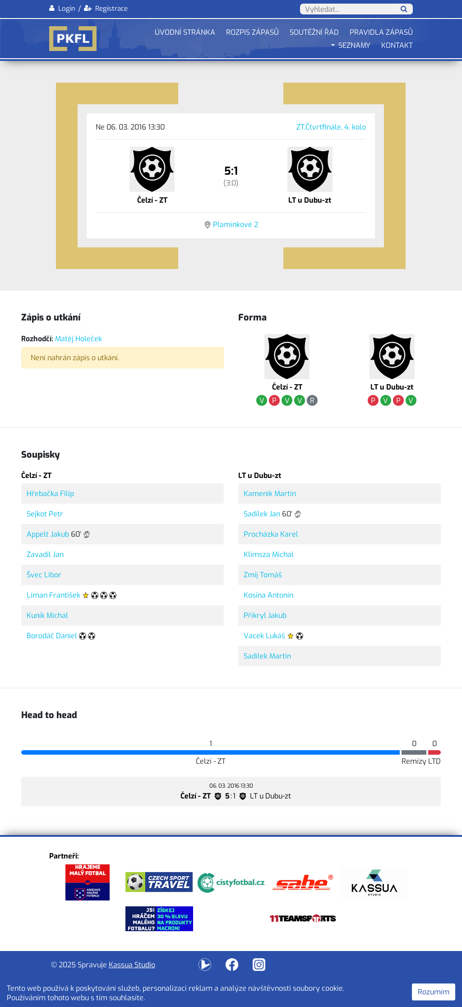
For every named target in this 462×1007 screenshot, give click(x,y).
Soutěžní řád (314, 32)
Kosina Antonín (268, 595)
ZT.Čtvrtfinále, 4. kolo (331, 127)
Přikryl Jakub (265, 615)
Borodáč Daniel (52, 635)
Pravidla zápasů (381, 32)
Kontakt (397, 45)
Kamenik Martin (270, 493)
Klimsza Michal (269, 554)
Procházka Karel (271, 534)
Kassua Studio (132, 965)
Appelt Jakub (48, 534)
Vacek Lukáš (264, 635)
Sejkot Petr (45, 514)
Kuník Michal (47, 615)
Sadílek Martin (267, 656)
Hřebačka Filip (50, 493)
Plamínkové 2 (235, 224)
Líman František (53, 595)
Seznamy (354, 45)
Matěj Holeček (78, 338)
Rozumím (433, 992)
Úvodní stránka (185, 32)
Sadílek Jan (262, 514)
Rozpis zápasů (252, 32)
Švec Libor (44, 575)
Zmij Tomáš (263, 575)
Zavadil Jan (45, 554)
